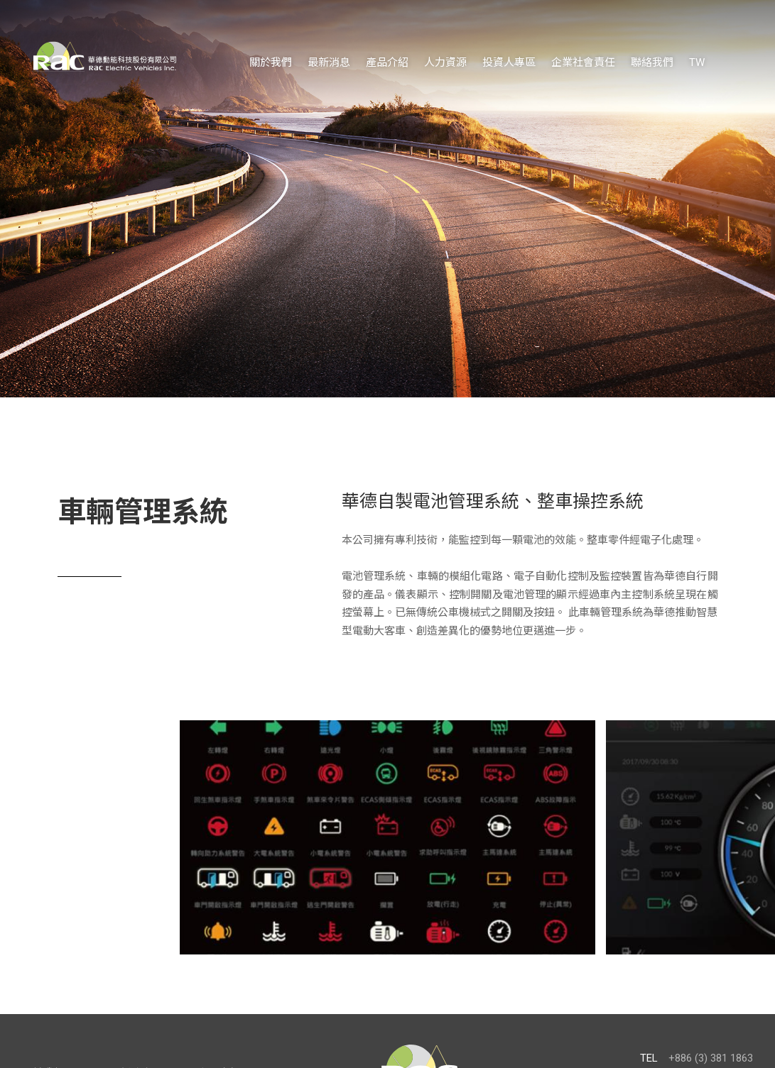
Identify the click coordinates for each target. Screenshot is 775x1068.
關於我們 (270, 62)
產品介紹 (387, 62)
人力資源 (445, 62)
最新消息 (329, 62)
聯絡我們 (652, 62)
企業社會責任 (583, 62)
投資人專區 (509, 62)
